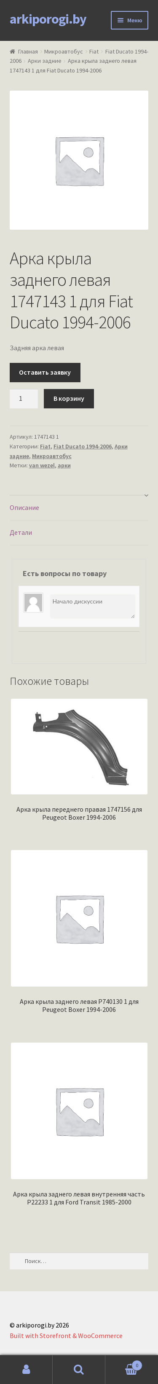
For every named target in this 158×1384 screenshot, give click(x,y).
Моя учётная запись (26, 1369)
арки (64, 465)
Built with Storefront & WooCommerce (66, 1335)
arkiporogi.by (48, 19)
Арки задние (45, 60)
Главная (28, 51)
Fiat (94, 51)
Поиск (79, 1369)
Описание (24, 507)
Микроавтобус (63, 51)
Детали (21, 532)
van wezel (42, 465)
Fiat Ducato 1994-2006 (83, 446)
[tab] (79, 508)
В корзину (69, 398)
